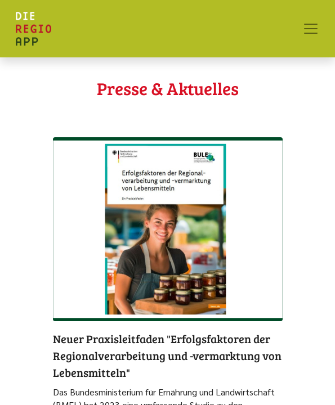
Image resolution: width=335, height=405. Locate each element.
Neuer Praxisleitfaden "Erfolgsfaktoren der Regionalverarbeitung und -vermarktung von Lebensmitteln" (167, 355)
